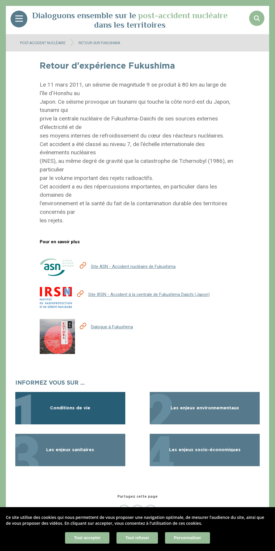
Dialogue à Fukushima (112, 327)
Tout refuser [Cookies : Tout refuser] (137, 537)
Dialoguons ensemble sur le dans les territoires (130, 20)
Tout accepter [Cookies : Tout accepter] (87, 537)
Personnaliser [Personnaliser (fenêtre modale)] (187, 537)
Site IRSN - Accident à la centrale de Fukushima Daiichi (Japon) (149, 294)
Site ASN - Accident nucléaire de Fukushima (133, 266)
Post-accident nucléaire (43, 43)
